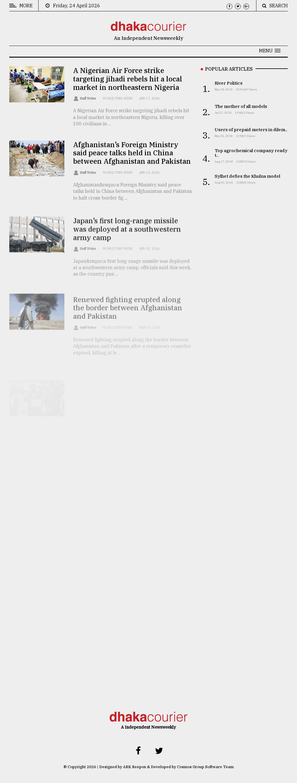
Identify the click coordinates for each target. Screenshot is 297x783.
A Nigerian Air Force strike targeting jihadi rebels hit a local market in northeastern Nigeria (127, 79)
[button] (269, 50)
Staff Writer (88, 98)
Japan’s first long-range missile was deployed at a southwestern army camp (127, 234)
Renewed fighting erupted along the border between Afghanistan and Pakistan (127, 317)
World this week (118, 98)
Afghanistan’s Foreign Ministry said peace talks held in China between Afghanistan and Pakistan (132, 153)
